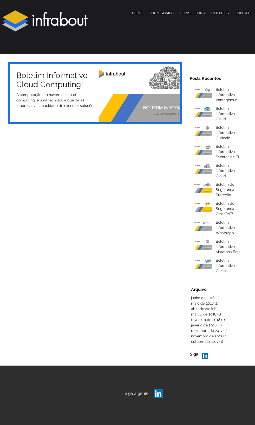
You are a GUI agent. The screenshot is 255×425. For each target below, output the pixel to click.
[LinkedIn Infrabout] (205, 356)
